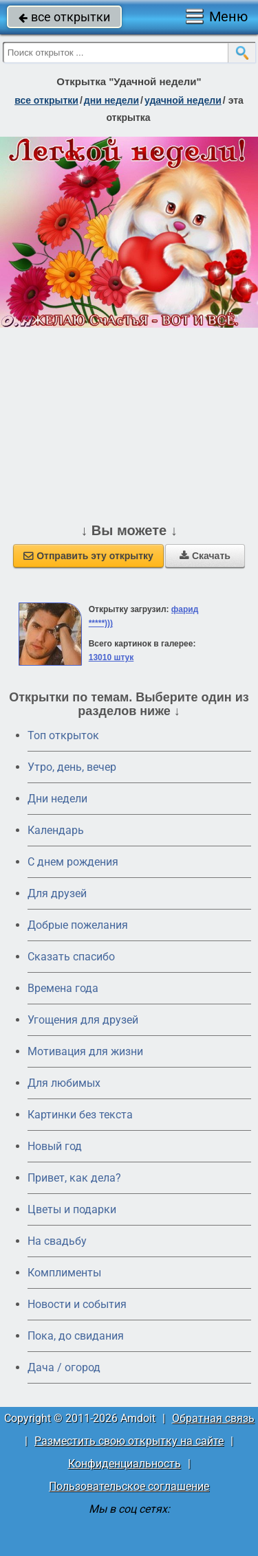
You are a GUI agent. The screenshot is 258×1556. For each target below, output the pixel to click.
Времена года (63, 988)
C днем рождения (73, 861)
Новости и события (77, 1304)
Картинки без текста (80, 1114)
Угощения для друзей (83, 1019)
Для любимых (64, 1083)
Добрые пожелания (78, 925)
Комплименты (64, 1272)
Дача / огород (64, 1367)
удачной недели (183, 100)
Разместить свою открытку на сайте (129, 1440)
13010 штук (111, 657)
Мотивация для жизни (85, 1051)
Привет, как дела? (74, 1177)
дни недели (111, 100)
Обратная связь (213, 1418)
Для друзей (57, 893)
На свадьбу (57, 1241)
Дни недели (57, 798)
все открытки (64, 17)
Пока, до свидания (76, 1335)
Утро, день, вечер (72, 767)
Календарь (56, 830)
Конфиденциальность (124, 1463)
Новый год (55, 1146)
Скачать (205, 555)
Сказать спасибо (71, 956)
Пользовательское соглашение (129, 1486)
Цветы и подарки (72, 1209)
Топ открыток (63, 735)
